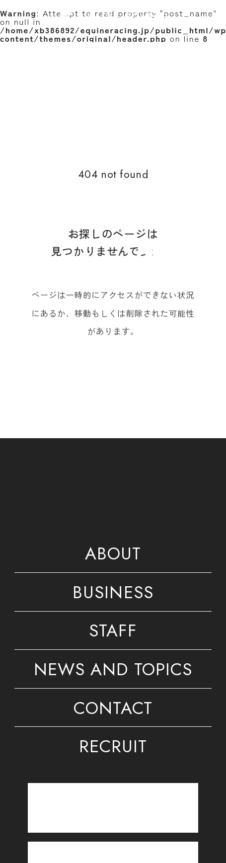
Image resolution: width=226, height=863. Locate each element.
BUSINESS (113, 594)
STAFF (113, 632)
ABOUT (113, 555)
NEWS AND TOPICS (113, 671)
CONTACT (113, 710)
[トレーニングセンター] (113, 807)
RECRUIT (113, 748)
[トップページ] (113, 13)
